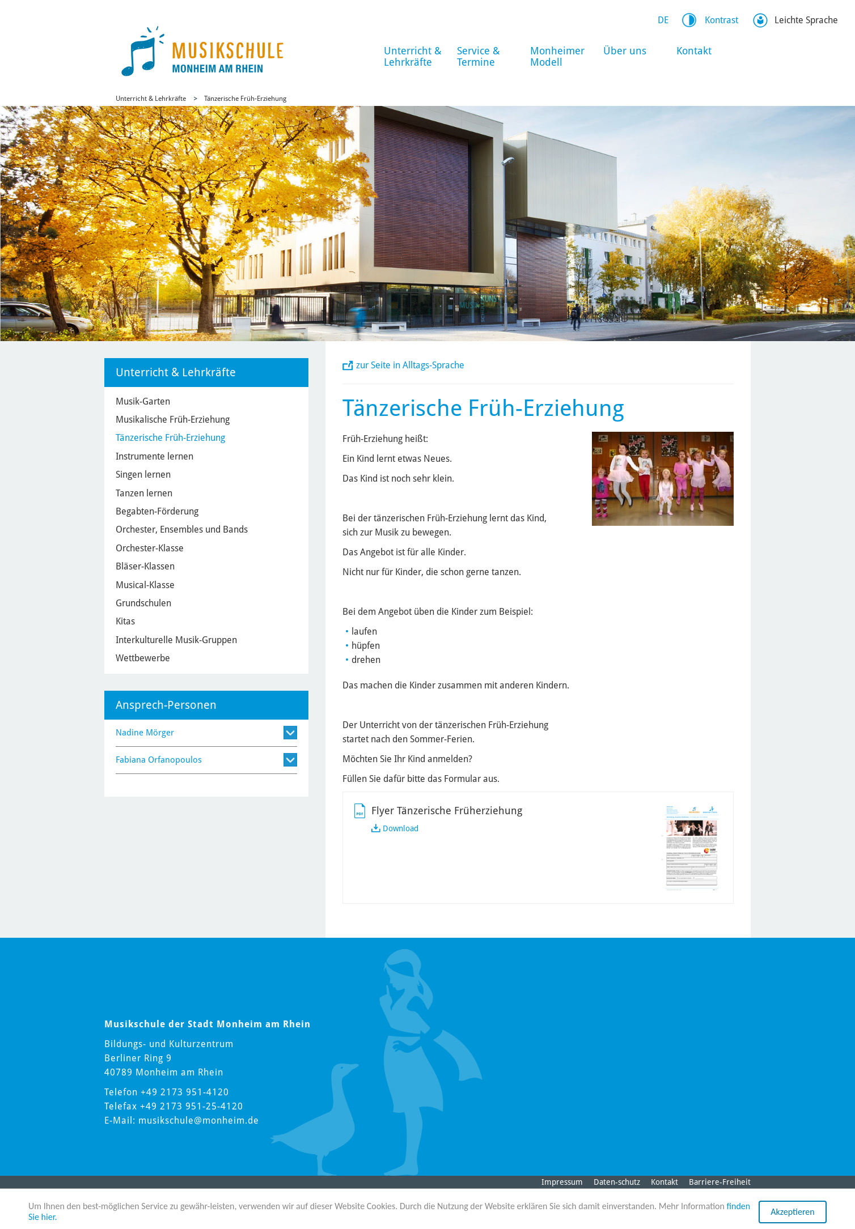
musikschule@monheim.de (198, 1120)
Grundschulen (143, 603)
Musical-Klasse (145, 585)
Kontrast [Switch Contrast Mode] (721, 20)
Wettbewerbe (143, 658)
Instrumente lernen (154, 456)
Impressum (562, 1182)
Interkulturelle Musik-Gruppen (176, 640)
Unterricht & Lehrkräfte (413, 56)
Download (400, 828)
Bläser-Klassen (145, 566)
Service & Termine (478, 56)
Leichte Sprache (806, 20)
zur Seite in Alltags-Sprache (410, 365)
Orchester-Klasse (150, 548)
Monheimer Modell (557, 56)
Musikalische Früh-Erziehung (173, 419)
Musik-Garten (143, 401)
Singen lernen (143, 474)
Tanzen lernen (144, 493)
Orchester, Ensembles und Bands (182, 529)
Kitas (125, 621)
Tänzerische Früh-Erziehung (245, 99)
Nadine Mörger (145, 733)
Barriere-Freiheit (720, 1182)
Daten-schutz (617, 1182)
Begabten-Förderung (157, 511)
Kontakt (694, 51)
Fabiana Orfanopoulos (159, 760)
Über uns (624, 51)
